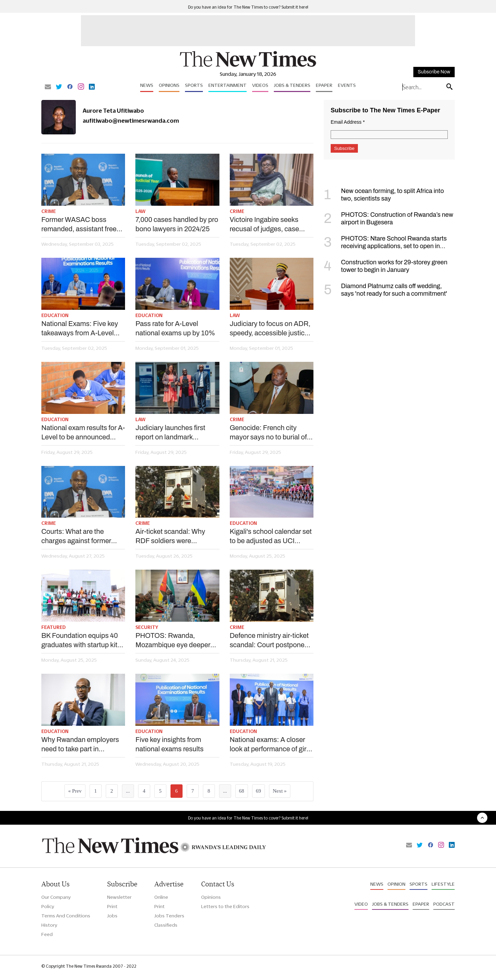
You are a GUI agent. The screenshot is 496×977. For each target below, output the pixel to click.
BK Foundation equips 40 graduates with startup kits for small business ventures (82, 641)
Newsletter (119, 897)
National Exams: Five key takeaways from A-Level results (79, 329)
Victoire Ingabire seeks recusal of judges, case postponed (264, 225)
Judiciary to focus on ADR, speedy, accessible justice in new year (270, 329)
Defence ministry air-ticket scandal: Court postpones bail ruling (269, 641)
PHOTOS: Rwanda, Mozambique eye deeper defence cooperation (172, 641)
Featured (53, 627)
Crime (48, 211)
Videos (260, 85)
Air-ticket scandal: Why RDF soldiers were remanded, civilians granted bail (177, 537)
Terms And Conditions (65, 915)
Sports (194, 85)
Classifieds (165, 925)
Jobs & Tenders (292, 85)
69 (258, 791)
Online (161, 897)
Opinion (396, 884)
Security (146, 627)
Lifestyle (443, 884)
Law (140, 211)
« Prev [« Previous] (75, 791)
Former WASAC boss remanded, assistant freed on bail (81, 225)
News (146, 85)
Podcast (444, 904)
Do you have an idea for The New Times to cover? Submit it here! (248, 7)
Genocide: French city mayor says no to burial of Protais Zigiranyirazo (268, 433)
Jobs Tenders (169, 915)
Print (112, 906)
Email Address (348, 122)
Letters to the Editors (225, 906)
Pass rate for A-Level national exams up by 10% (175, 328)
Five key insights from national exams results (169, 744)
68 (241, 791)
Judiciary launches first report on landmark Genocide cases (170, 433)
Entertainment (227, 85)
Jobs (112, 915)
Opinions (169, 85)
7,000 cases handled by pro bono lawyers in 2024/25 (176, 224)
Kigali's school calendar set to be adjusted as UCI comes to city (271, 537)
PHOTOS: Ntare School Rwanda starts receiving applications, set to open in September (385, 246)
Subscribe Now (434, 71)
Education (55, 315)
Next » (280, 791)
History (49, 925)
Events (347, 85)
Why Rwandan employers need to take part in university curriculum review (80, 745)
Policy (47, 906)
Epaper (324, 85)
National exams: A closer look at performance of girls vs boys (271, 745)
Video (361, 904)
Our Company (56, 897)
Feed (47, 934)
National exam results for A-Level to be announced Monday (83, 433)
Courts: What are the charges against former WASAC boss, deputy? (76, 537)
